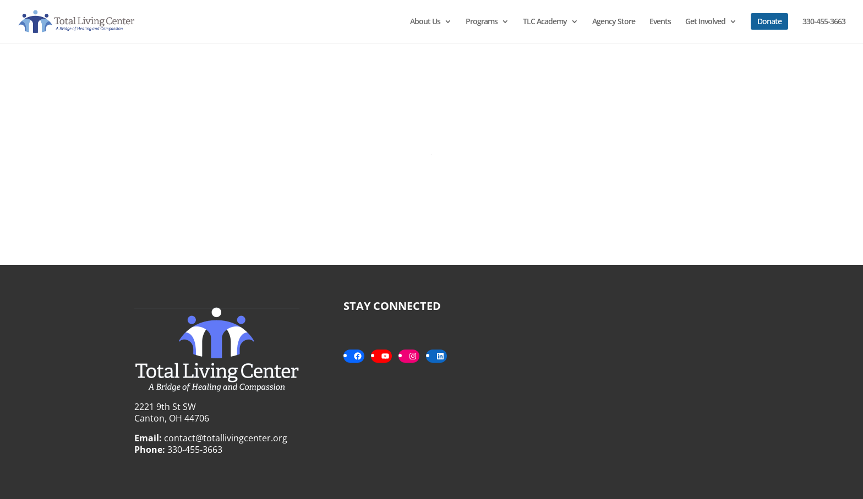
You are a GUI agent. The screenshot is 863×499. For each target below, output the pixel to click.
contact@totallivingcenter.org (225, 438)
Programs (482, 22)
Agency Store (613, 22)
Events (660, 22)
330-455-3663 (823, 22)
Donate (769, 21)
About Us (425, 22)
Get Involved (705, 22)
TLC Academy (545, 22)
